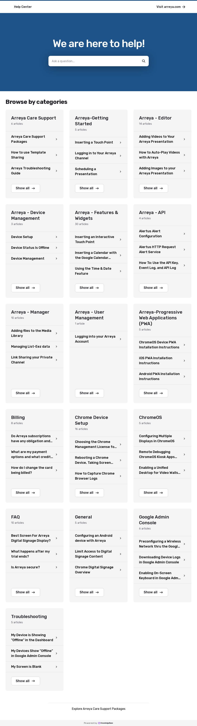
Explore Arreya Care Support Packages (98, 709)
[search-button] (143, 61)
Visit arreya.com (171, 7)
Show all (25, 188)
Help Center (23, 7)
